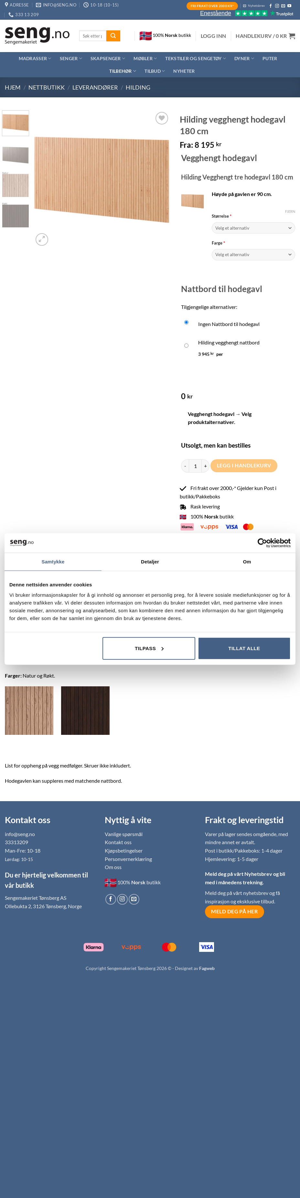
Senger (71, 58)
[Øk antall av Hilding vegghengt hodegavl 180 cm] (205, 465)
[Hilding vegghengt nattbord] (238, 347)
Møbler (145, 58)
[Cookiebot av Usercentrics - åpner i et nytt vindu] (262, 543)
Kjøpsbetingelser (124, 850)
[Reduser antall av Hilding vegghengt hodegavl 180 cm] (185, 465)
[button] (213, 36)
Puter (269, 58)
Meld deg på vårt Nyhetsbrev (239, 874)
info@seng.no (20, 834)
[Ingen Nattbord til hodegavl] (238, 324)
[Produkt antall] (195, 465)
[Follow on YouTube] (289, 6)
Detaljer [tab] (150, 561)
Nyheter (184, 71)
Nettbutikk (46, 87)
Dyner (244, 58)
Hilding (138, 87)
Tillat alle (244, 648)
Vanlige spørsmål (124, 834)
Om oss (113, 867)
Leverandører (95, 87)
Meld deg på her (234, 911)
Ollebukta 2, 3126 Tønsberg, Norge (43, 906)
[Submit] (113, 35)
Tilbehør (122, 71)
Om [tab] (247, 561)
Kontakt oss (118, 842)
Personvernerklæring (128, 859)
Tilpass (149, 648)
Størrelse (253, 216)
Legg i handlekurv (244, 465)
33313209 (16, 842)
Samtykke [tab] (53, 561)
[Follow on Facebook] (271, 6)
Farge (253, 242)
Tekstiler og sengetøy (195, 58)
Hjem (13, 87)
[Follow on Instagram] (277, 6)
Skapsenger (108, 58)
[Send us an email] (283, 6)
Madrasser (35, 58)
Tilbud (155, 71)
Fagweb (207, 968)
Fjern (290, 211)
